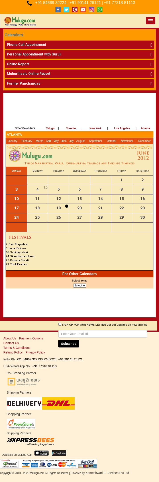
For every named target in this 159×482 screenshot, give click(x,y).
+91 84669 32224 (51, 2)
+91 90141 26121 (85, 2)
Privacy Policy (35, 352)
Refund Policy (12, 352)
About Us (9, 338)
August (80, 141)
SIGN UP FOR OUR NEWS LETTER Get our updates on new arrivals (104, 324)
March (39, 141)
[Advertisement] (79, 108)
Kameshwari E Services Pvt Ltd (107, 473)
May (56, 141)
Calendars (14, 35)
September (95, 141)
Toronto (71, 128)
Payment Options (31, 338)
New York (96, 128)
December (144, 141)
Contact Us (11, 343)
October (111, 141)
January (12, 141)
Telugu (50, 128)
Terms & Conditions (16, 347)
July (71, 141)
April (48, 141)
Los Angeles (122, 128)
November (127, 141)
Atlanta (145, 128)
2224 (45, 359)
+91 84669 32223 (28, 359)
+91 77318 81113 (119, 2)
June (64, 141)
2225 (52, 359)
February (26, 141)
